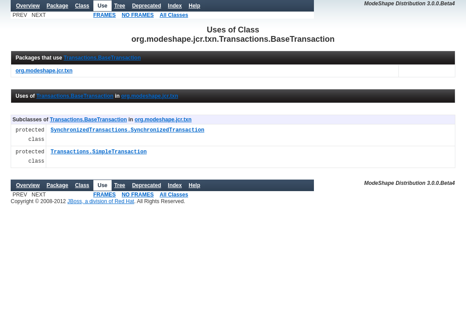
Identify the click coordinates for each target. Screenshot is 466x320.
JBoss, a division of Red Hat (101, 201)
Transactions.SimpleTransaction (99, 152)
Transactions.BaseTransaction (102, 58)
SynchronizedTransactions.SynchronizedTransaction (128, 130)
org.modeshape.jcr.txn (149, 96)
